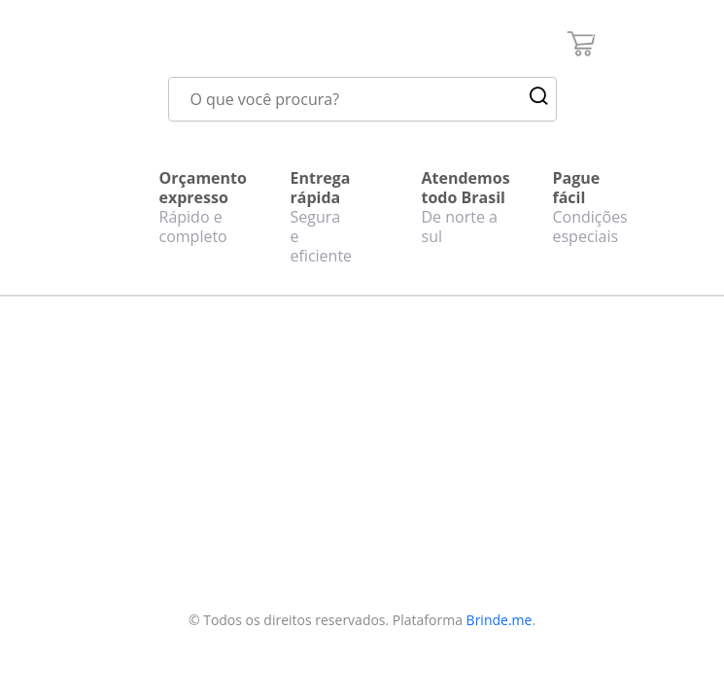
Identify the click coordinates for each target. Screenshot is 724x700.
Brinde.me (499, 620)
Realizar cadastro (271, 467)
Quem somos (156, 429)
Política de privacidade (150, 537)
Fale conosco (154, 455)
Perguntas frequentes (148, 490)
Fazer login (278, 502)
